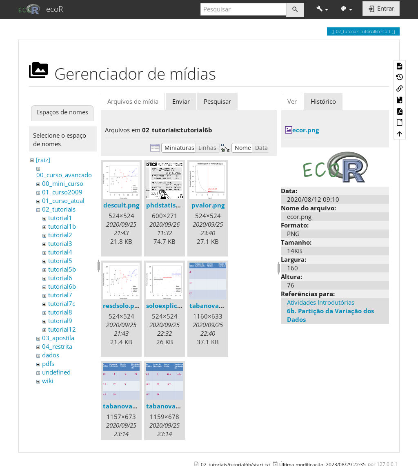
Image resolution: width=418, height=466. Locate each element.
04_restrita (57, 346)
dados (50, 355)
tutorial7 (60, 295)
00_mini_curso (62, 183)
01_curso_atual (63, 200)
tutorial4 (60, 252)
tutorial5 (60, 260)
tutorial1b (62, 226)
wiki (47, 381)
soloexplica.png (170, 305)
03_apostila (58, 338)
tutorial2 (60, 235)
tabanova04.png (214, 305)
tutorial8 (60, 312)
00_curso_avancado (64, 175)
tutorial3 (60, 243)
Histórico (323, 101)
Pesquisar (217, 101)
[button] (322, 9)
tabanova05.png (128, 406)
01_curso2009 (62, 192)
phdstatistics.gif (171, 205)
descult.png (121, 205)
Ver (292, 101)
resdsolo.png (122, 305)
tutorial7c (61, 303)
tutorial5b (62, 269)
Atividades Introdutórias (320, 302)
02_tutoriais (59, 209)
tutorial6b (62, 286)
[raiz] (43, 160)
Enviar (181, 101)
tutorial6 (60, 278)
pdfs (48, 363)
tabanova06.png (171, 406)
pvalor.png (208, 205)
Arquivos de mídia (132, 101)
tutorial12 (62, 329)
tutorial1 (60, 218)
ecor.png (305, 130)
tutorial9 (60, 321)
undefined (56, 372)
